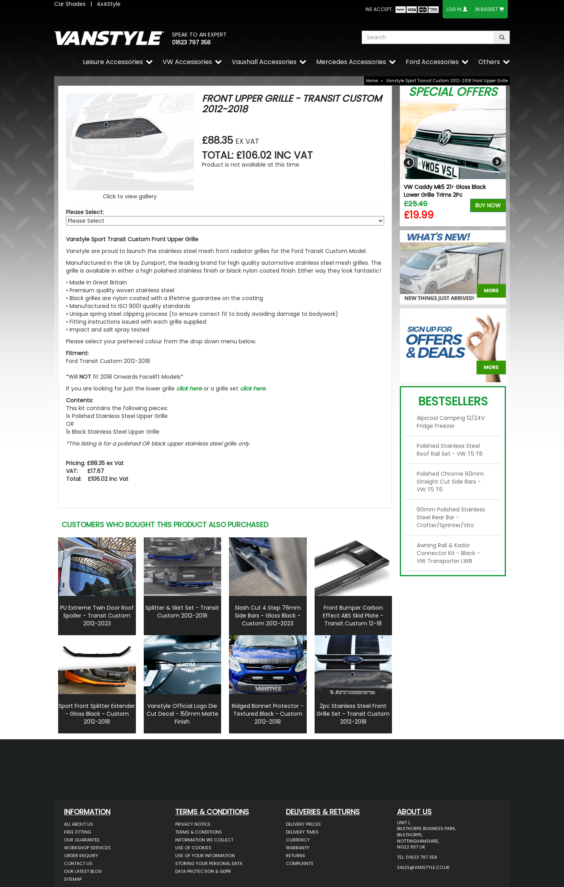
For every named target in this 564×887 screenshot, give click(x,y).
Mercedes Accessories (351, 61)
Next (497, 162)
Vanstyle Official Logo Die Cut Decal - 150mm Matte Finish (182, 714)
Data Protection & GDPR (203, 871)
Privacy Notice (193, 824)
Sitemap (73, 879)
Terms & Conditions (198, 832)
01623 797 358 (191, 42)
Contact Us (78, 863)
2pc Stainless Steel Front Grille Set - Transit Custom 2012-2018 (353, 714)
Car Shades (70, 4)
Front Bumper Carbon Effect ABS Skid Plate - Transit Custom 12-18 (353, 615)
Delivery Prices (303, 824)
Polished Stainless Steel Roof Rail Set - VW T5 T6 (450, 450)
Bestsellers (453, 401)
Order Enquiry (81, 855)
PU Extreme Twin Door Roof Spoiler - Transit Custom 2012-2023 (97, 615)
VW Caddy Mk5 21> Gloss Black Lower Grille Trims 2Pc (445, 191)
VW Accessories (187, 61)
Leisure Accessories (113, 61)
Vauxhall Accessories (264, 61)
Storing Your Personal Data (208, 863)
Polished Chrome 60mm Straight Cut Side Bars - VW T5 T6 (450, 481)
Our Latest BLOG (83, 871)
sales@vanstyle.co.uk (423, 867)
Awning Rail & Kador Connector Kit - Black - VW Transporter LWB (448, 553)
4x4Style (109, 4)
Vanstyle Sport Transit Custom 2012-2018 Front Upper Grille (447, 81)
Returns (295, 855)
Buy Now (488, 205)
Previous (409, 162)
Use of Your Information (205, 855)
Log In (454, 9)
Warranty (297, 848)
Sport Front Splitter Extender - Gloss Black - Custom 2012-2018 (97, 714)
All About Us (78, 824)
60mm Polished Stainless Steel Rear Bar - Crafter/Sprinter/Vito (451, 517)
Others (489, 61)
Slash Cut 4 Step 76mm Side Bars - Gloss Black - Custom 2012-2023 (268, 615)
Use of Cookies (193, 848)
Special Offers (452, 92)
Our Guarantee (82, 840)
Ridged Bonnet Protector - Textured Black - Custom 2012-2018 (268, 714)
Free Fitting (77, 832)
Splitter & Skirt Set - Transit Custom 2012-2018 (182, 611)
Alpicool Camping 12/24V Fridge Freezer (451, 422)
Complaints (299, 863)
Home (372, 81)
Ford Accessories (432, 61)
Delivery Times (302, 832)
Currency (298, 840)
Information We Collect (204, 840)
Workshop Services (87, 848)
